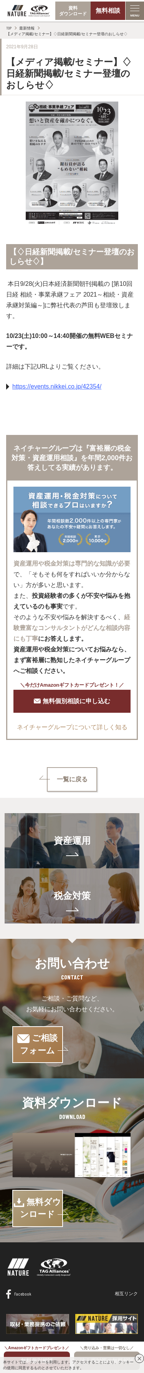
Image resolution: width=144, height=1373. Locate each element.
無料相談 (108, 10)
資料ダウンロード (73, 10)
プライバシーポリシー (94, 1327)
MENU (134, 15)
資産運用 (72, 840)
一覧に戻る (72, 779)
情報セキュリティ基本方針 (33, 1327)
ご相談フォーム (72, 1038)
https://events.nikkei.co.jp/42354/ (56, 386)
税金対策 (72, 896)
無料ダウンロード (72, 1189)
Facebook (18, 1269)
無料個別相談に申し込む (72, 701)
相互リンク (126, 1268)
